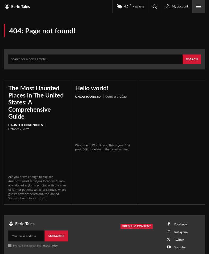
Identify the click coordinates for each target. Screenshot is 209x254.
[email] (26, 224)
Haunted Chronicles (25, 113)
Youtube (178, 233)
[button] (154, 6)
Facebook (179, 212)
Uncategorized (87, 95)
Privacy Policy (50, 233)
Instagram (179, 219)
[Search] (192, 59)
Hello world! (89, 87)
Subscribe (57, 224)
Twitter (177, 226)
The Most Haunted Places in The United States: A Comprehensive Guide (34, 96)
